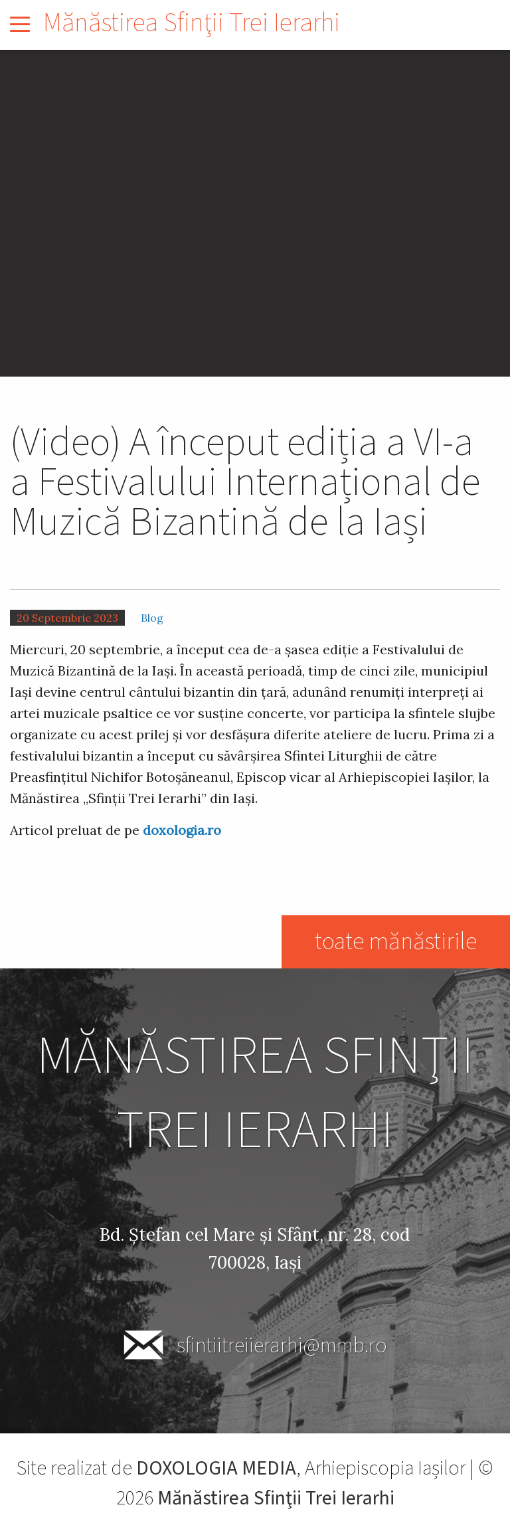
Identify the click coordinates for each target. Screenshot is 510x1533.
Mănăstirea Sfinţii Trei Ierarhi (191, 23)
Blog (152, 617)
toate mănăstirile (396, 941)
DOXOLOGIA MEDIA (216, 1468)
